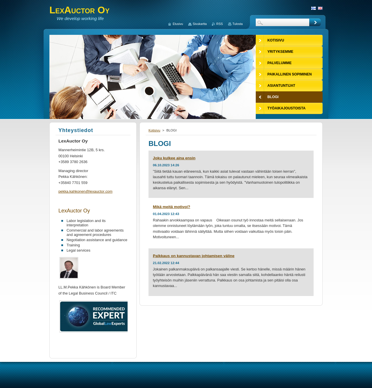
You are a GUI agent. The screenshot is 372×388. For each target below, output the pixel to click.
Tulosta (238, 24)
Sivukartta (200, 24)
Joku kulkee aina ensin (174, 158)
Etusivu (178, 24)
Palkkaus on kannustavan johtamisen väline (194, 256)
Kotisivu (154, 130)
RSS (219, 24)
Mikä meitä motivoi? (171, 207)
